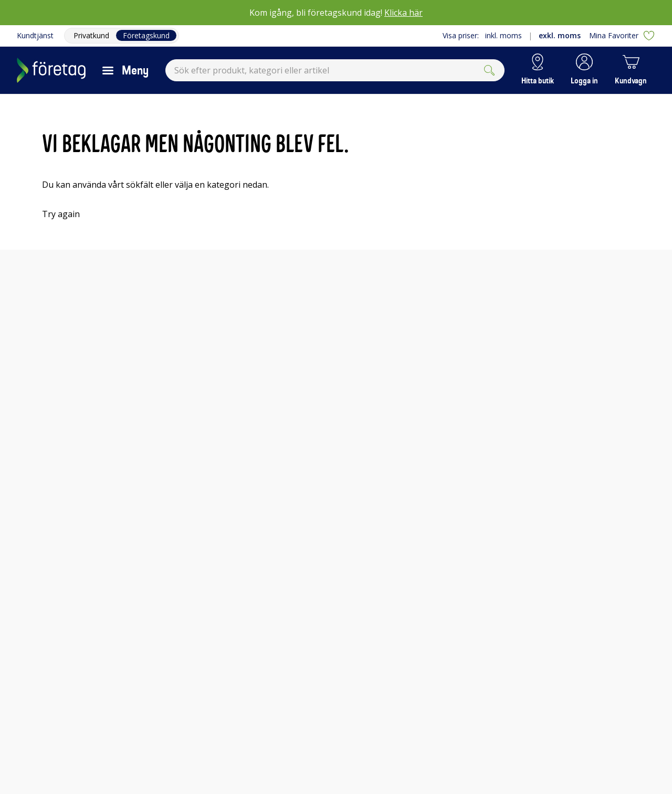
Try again (61, 214)
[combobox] (335, 70)
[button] (584, 70)
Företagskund (146, 35)
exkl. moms (560, 35)
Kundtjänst (35, 35)
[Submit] (489, 70)
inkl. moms (503, 35)
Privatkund (91, 35)
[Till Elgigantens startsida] (51, 70)
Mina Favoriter (622, 35)
